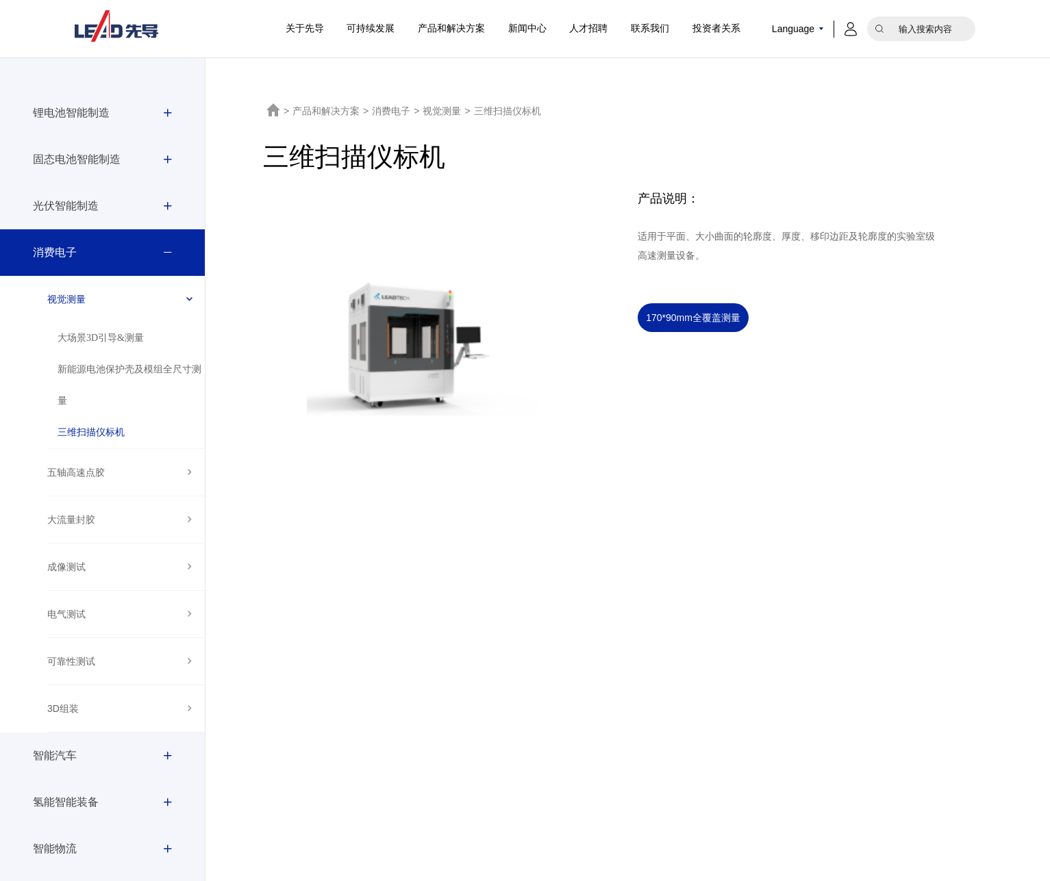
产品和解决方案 (451, 28)
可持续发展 (371, 28)
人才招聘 (588, 28)
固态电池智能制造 (77, 159)
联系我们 (650, 28)
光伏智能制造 (66, 206)
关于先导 (305, 28)
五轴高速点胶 (76, 472)
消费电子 (55, 252)
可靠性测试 (71, 661)
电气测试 (66, 614)
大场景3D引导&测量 (101, 338)
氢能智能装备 (66, 802)
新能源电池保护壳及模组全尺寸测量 (129, 385)
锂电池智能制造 (71, 112)
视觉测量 (66, 299)
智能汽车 (55, 755)
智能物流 (55, 848)
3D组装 (63, 708)
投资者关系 (716, 28)
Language (793, 28)
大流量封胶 (71, 519)
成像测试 (66, 566)
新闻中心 (527, 28)
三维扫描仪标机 (91, 432)
